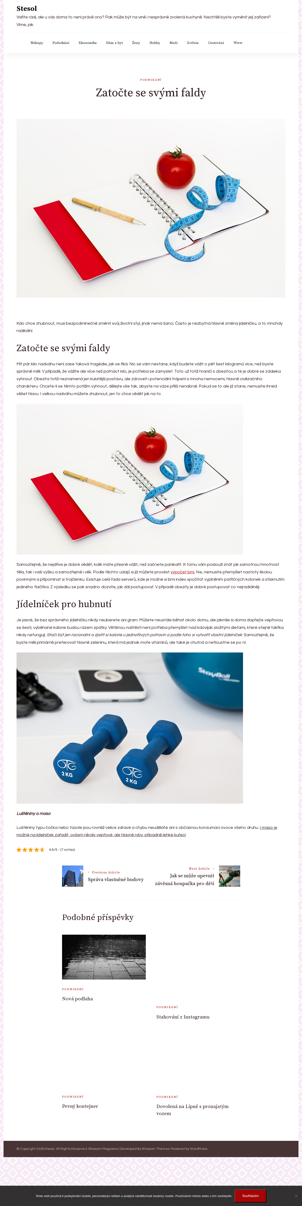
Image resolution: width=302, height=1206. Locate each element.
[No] (296, 1195)
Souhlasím (250, 1196)
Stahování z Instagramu (183, 1017)
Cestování (216, 43)
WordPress (198, 1149)
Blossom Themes (155, 1149)
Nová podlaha (77, 999)
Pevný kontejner (80, 1106)
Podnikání (61, 43)
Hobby (155, 43)
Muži (173, 43)
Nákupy (37, 43)
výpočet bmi (182, 572)
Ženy (136, 43)
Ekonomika (88, 43)
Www (238, 43)
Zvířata (193, 43)
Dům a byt (114, 43)
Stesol (27, 8)
